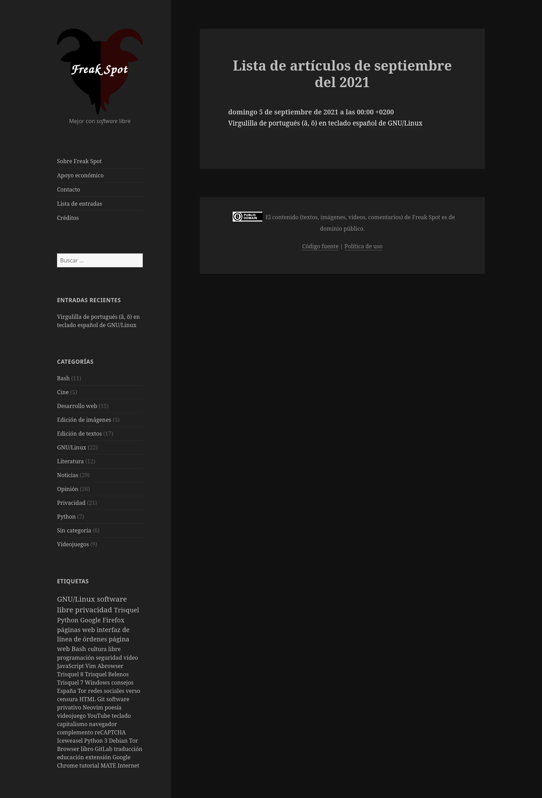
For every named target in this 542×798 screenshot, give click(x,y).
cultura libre (104, 649)
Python (66, 516)
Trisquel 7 (71, 682)
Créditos (68, 218)
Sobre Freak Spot (79, 161)
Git (101, 699)
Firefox (113, 619)
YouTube (99, 716)
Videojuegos (73, 544)
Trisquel (126, 609)
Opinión (67, 489)
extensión (98, 757)
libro (88, 749)
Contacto (68, 189)
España (67, 691)
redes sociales (106, 691)
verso (133, 691)
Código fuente (320, 246)
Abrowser (110, 666)
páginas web (76, 629)
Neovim (94, 707)
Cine (63, 392)
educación (71, 757)
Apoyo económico (80, 175)
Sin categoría (74, 530)
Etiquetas (73, 581)
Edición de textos (79, 433)
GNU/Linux (71, 447)
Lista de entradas (79, 203)
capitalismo (73, 724)
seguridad (109, 657)
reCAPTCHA (110, 732)
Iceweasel (70, 740)
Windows (98, 682)
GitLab (104, 749)
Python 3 (96, 740)
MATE (109, 765)
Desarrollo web (77, 406)
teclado (121, 716)
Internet (128, 765)
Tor (83, 691)
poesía (113, 707)
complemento (76, 732)
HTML (88, 699)
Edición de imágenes (84, 420)
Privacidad (71, 503)
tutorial (90, 765)
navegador (103, 724)
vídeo (130, 657)
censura (68, 699)
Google (91, 619)
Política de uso (364, 246)
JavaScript (71, 666)
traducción (128, 749)
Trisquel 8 (71, 674)
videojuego (72, 716)
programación (76, 657)
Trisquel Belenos (107, 674)
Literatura (70, 461)
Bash (63, 378)
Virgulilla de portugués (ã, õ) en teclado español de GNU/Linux (325, 123)
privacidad (94, 609)
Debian (119, 740)
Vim (91, 666)
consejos (122, 682)
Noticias (67, 475)
